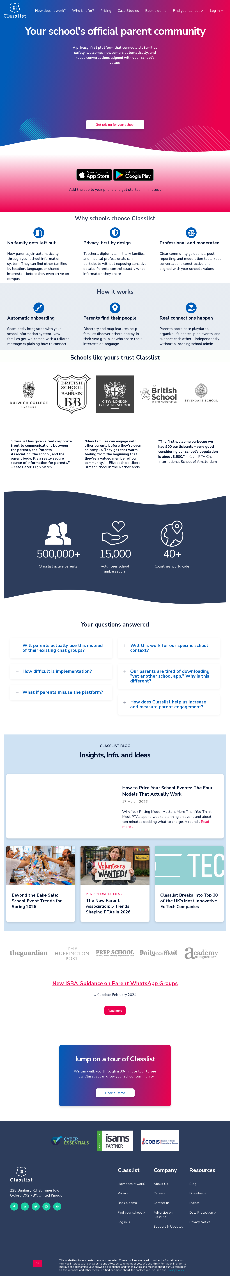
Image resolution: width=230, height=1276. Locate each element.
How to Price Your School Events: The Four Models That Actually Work (167, 791)
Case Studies (128, 10)
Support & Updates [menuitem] (168, 1226)
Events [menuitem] (194, 1203)
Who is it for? (83, 10)
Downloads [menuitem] (197, 1193)
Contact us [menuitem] (161, 1203)
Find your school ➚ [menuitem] (131, 1212)
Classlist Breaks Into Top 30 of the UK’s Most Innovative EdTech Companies (189, 900)
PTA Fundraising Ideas (104, 894)
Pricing (105, 10)
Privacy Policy (175, 1270)
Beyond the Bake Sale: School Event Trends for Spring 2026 (37, 900)
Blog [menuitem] (192, 1184)
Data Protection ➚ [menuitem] (203, 1212)
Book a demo (156, 10)
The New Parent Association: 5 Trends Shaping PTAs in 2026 (108, 906)
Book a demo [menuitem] (127, 1203)
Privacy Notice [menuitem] (199, 1222)
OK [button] (37, 1263)
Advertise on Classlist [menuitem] (163, 1214)
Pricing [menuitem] (123, 1193)
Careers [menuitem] (159, 1193)
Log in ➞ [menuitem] (124, 1222)
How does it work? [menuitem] (131, 1184)
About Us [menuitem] (161, 1184)
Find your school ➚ (188, 10)
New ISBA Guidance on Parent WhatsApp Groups (115, 983)
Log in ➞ (217, 10)
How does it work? (50, 10)
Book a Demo (115, 1093)
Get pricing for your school (115, 124)
